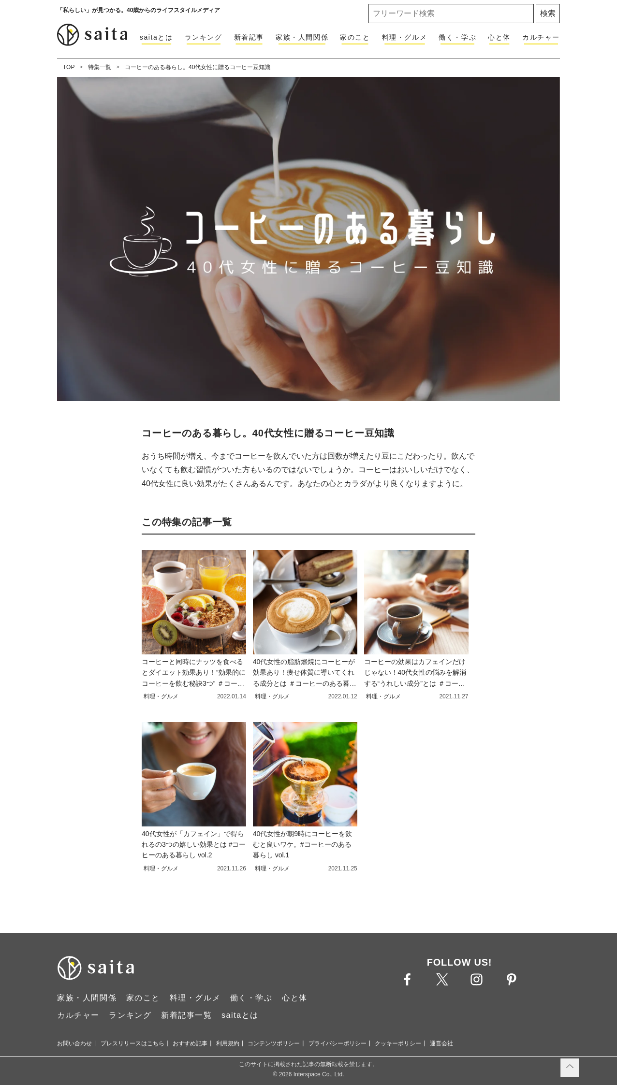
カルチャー (541, 37)
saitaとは (156, 37)
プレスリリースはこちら (132, 1043)
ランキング (203, 37)
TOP (68, 67)
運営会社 (441, 1043)
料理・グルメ (404, 37)
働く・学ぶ (457, 37)
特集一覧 (99, 67)
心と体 (499, 37)
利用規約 (227, 1043)
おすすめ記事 (190, 1043)
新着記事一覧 (186, 1015)
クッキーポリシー (398, 1043)
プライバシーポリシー (337, 1043)
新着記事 (249, 37)
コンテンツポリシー (274, 1043)
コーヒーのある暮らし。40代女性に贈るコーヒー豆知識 (197, 67)
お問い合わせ (74, 1043)
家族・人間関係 (302, 37)
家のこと (355, 37)
